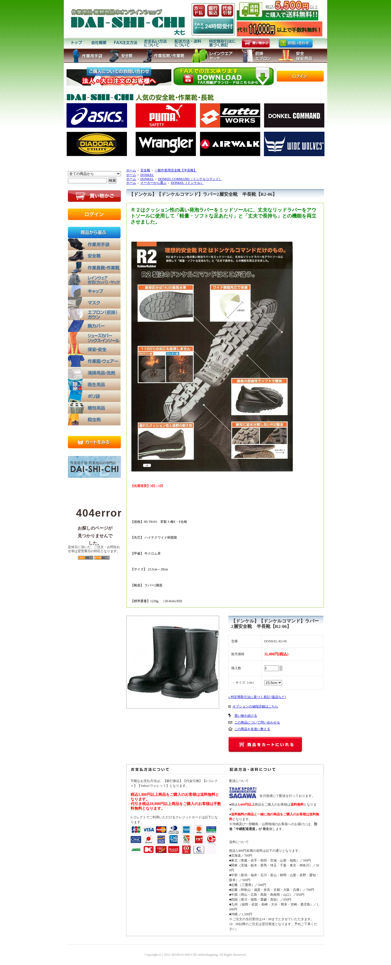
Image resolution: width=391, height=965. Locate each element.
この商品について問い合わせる (257, 722)
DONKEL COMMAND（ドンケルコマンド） (190, 179)
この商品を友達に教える (252, 729)
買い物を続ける (245, 716)
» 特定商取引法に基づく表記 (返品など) (257, 697)
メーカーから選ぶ (153, 183)
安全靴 (145, 170)
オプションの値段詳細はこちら (255, 706)
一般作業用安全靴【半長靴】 (175, 170)
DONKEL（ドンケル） (187, 183)
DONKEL (147, 175)
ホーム (131, 170)
